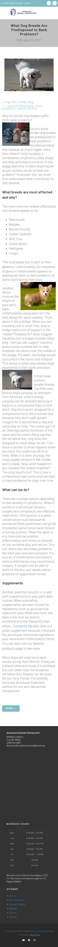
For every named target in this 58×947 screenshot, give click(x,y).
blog (31, 102)
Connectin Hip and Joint (30, 625)
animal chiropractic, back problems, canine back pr (22, 107)
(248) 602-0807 (14, 739)
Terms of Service (45, 928)
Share (11, 705)
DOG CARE (18, 102)
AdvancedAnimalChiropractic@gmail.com (26, 742)
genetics (8, 266)
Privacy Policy (29, 928)
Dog (7, 102)
